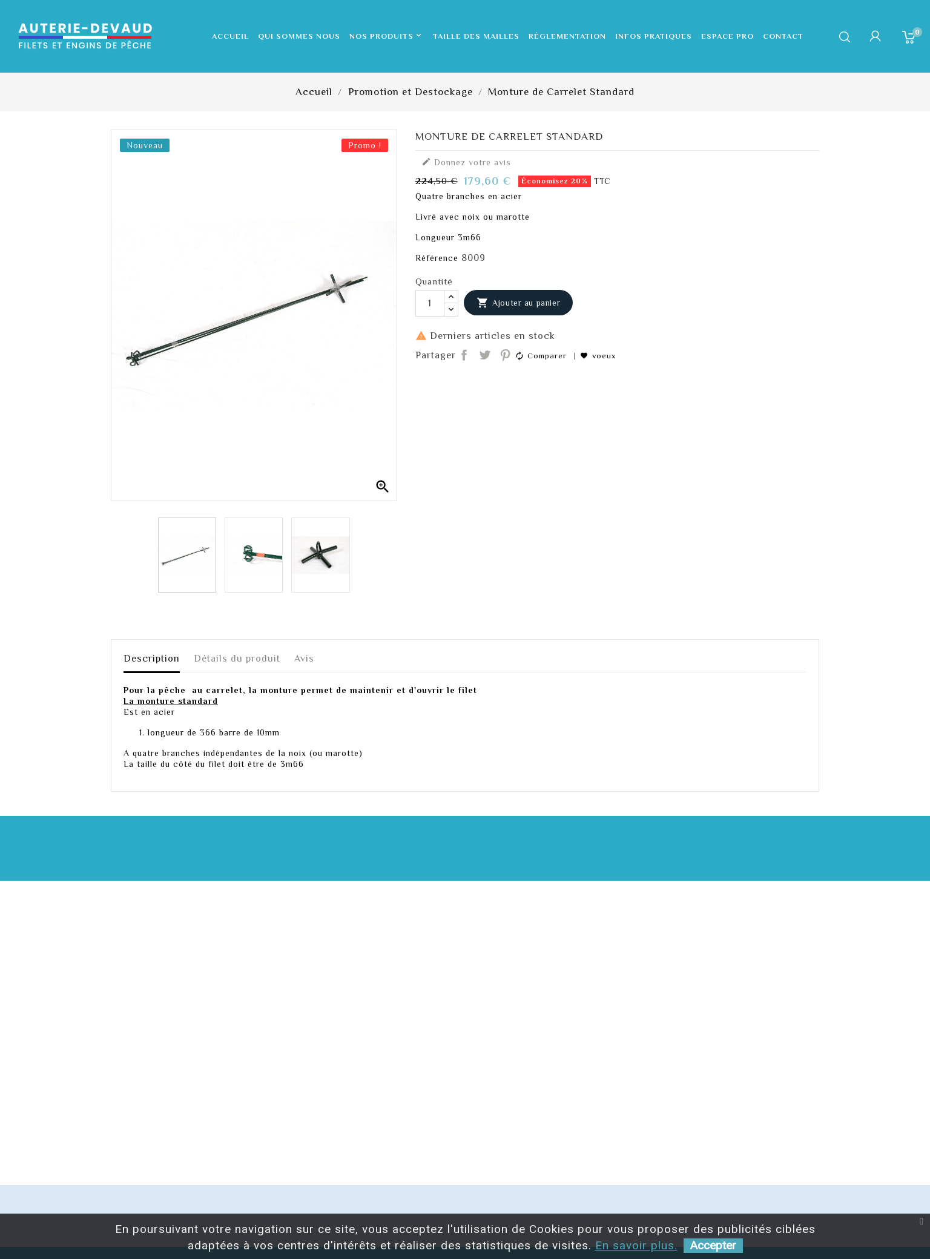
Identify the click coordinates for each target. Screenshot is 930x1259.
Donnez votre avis (466, 162)
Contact (783, 36)
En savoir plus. (636, 1245)
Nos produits (386, 36)
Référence (436, 258)
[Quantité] (429, 303)
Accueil (230, 36)
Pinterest (505, 355)
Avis (304, 658)
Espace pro (727, 36)
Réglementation (567, 36)
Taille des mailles (476, 36)
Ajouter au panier (519, 303)
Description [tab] (152, 658)
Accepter (713, 1245)
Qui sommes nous (299, 36)
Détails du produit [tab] (237, 658)
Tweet (484, 355)
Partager (464, 355)
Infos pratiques (653, 36)
